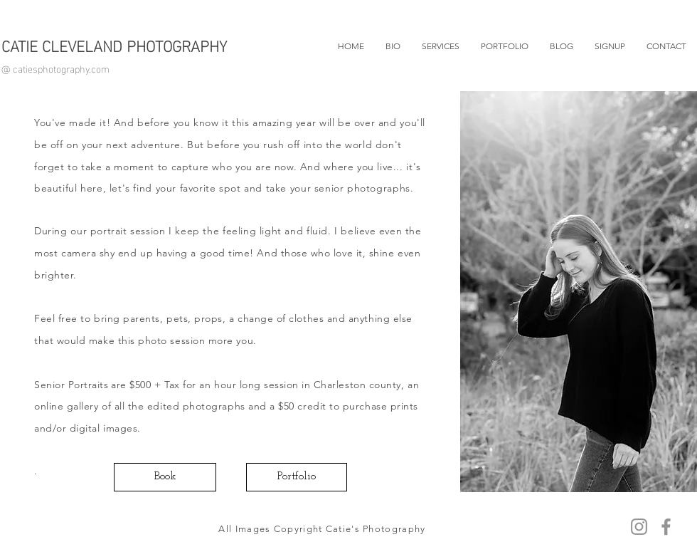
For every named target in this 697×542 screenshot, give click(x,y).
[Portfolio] (296, 477)
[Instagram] (639, 527)
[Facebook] (666, 527)
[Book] (165, 477)
